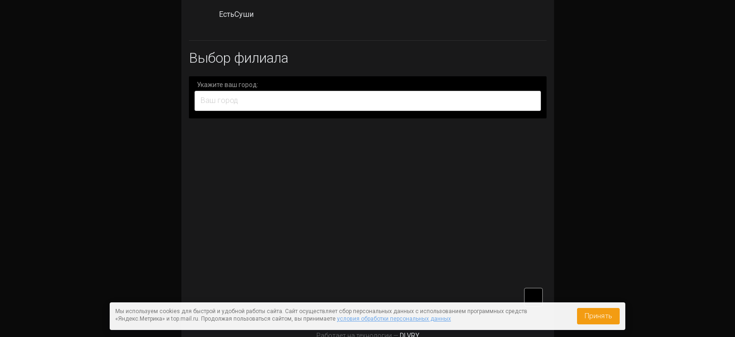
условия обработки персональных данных (394, 318)
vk (533, 297)
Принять (598, 316)
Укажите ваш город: (227, 84)
